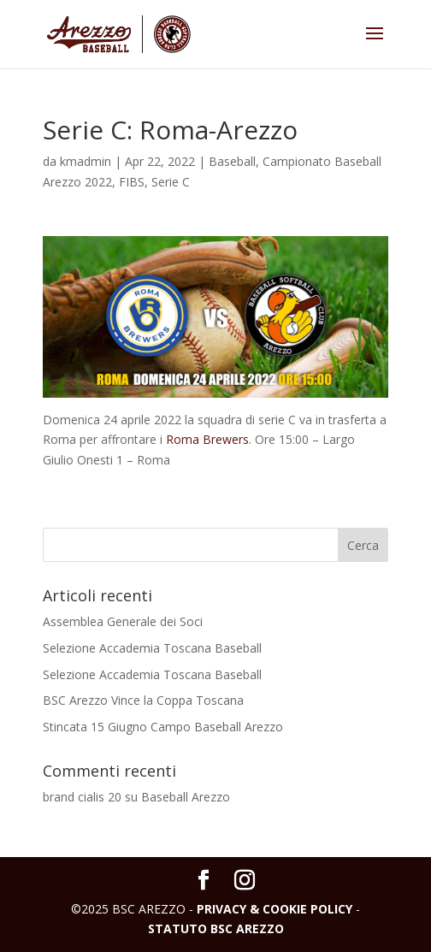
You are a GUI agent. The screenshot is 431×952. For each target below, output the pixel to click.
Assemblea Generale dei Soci (123, 621)
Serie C (170, 182)
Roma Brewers (207, 439)
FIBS (132, 182)
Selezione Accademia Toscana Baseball (152, 648)
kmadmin (85, 161)
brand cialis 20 (82, 797)
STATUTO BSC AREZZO (216, 928)
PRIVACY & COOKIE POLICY (274, 909)
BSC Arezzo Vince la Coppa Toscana (143, 700)
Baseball (232, 161)
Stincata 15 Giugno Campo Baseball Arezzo (163, 726)
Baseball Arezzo (185, 797)
